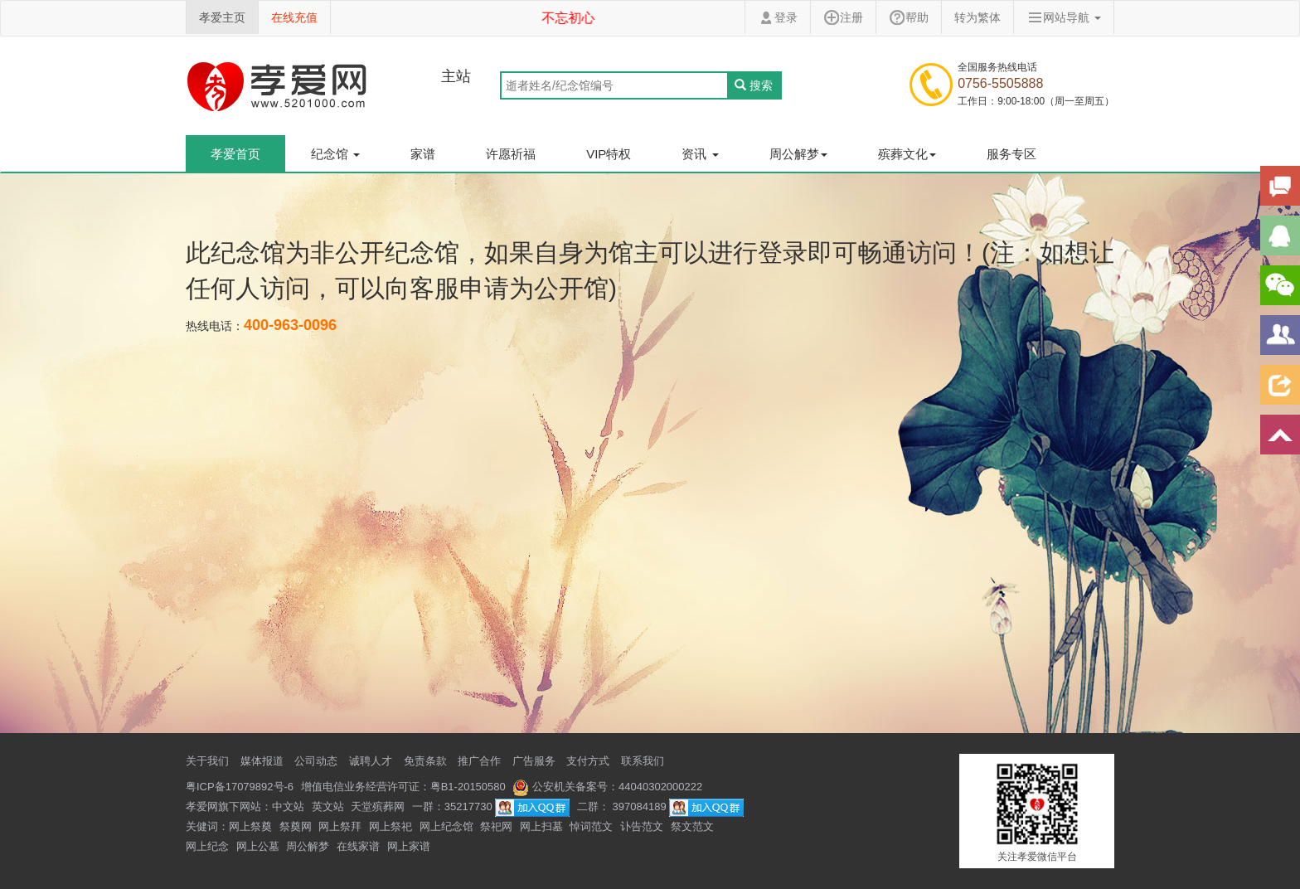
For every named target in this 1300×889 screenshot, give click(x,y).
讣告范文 (641, 826)
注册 (843, 17)
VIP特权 (608, 154)
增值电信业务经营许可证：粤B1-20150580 (403, 786)
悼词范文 (591, 826)
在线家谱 (358, 846)
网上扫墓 (541, 826)
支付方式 (587, 761)
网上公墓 (257, 846)
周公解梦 (307, 846)
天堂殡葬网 (378, 806)
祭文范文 (692, 826)
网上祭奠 (250, 826)
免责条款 (425, 761)
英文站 (328, 806)
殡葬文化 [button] (907, 154)
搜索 (753, 85)
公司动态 (315, 761)
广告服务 (533, 761)
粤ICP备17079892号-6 (239, 786)
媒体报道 (262, 761)
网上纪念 (207, 846)
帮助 (909, 17)
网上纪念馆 (446, 826)
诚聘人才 (370, 761)
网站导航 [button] (1063, 17)
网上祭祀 (390, 826)
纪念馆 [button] (335, 154)
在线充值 (294, 17)
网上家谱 (408, 846)
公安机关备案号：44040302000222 (607, 786)
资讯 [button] (700, 154)
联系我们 (642, 761)
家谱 (422, 154)
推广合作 (479, 761)
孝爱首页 (235, 154)
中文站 (288, 806)
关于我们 (207, 761)
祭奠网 (295, 826)
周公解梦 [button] (798, 154)
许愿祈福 (511, 154)
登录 (778, 17)
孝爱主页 (222, 17)
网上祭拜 (339, 826)
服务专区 (1011, 154)
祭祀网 (496, 826)
